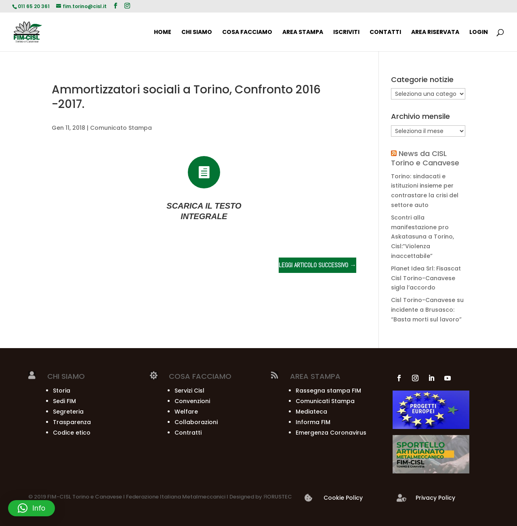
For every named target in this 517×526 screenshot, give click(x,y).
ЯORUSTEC (277, 497)
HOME (162, 32)
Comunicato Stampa (121, 128)
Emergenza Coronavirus (331, 433)
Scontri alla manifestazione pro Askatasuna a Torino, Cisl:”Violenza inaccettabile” (422, 236)
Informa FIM (313, 422)
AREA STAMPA (302, 32)
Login (478, 32)
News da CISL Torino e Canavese (425, 158)
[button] (31, 508)
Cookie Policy (343, 498)
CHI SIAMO (196, 32)
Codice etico (71, 433)
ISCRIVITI (346, 32)
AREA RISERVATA (435, 32)
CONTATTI (385, 32)
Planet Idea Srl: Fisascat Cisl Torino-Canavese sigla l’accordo (426, 278)
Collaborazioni (196, 422)
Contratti (188, 433)
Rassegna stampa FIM (328, 391)
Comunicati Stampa (325, 401)
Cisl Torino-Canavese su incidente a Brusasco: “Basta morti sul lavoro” (427, 309)
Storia (61, 391)
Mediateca (311, 412)
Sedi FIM (64, 401)
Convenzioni (192, 401)
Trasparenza (72, 422)
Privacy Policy (435, 498)
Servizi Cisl (189, 391)
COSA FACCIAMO (247, 32)
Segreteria (68, 412)
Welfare (186, 412)
